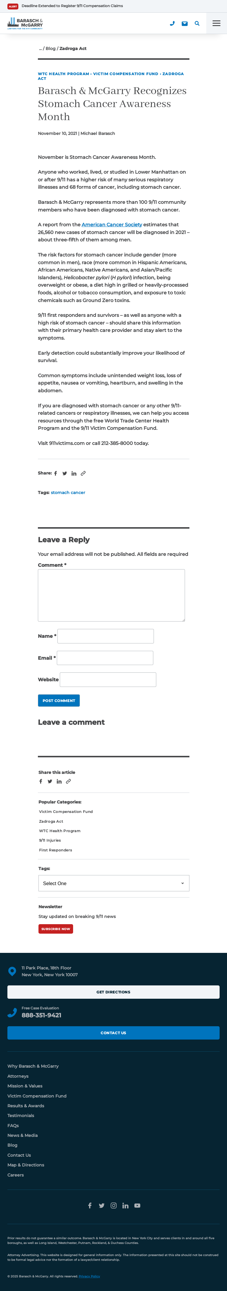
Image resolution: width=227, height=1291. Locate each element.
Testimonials (20, 1115)
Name (47, 636)
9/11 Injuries (50, 840)
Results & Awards (25, 1105)
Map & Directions (25, 1165)
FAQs (13, 1125)
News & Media (22, 1135)
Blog (51, 48)
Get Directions (113, 992)
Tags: (44, 868)
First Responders (55, 850)
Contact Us (113, 1033)
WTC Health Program (63, 74)
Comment (52, 565)
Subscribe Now (55, 929)
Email (47, 658)
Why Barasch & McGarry (33, 1066)
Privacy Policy (89, 1276)
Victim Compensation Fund (126, 74)
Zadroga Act (51, 821)
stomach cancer (68, 492)
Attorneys (17, 1076)
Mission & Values (24, 1086)
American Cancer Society (112, 224)
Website (48, 680)
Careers (15, 1175)
